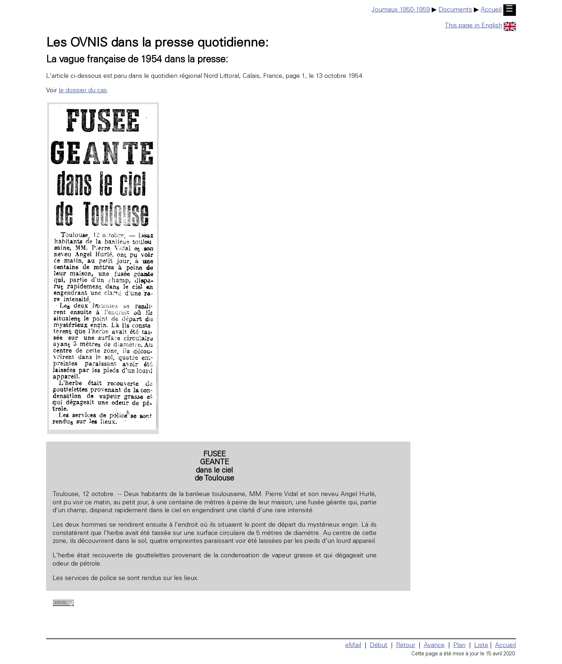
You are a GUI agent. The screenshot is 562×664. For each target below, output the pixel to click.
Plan (459, 645)
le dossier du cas (83, 91)
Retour (405, 645)
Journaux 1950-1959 (401, 10)
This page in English (480, 26)
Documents (455, 10)
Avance (434, 645)
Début (378, 645)
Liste (481, 645)
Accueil (491, 10)
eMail (353, 645)
